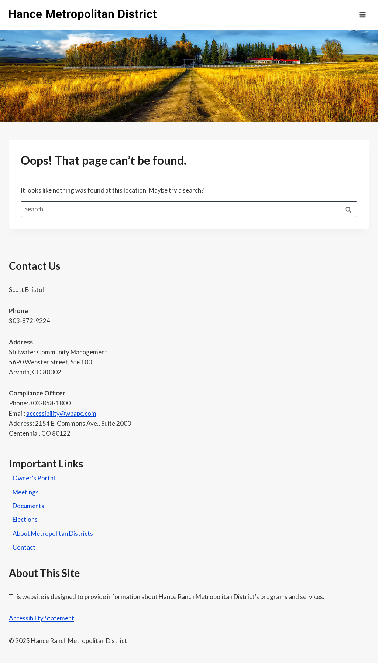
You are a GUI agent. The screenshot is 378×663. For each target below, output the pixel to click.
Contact (24, 547)
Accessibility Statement (41, 618)
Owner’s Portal (34, 478)
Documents (28, 506)
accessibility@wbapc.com (61, 413)
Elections (25, 519)
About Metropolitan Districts (53, 533)
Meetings (26, 492)
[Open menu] (362, 14)
